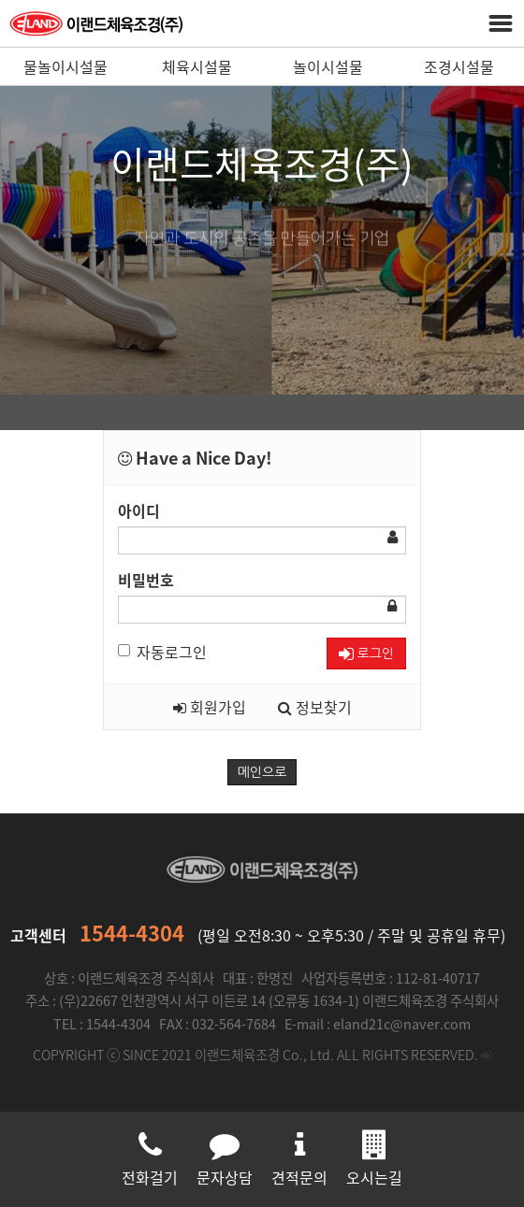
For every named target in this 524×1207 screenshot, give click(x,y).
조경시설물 (459, 66)
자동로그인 (162, 651)
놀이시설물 (328, 66)
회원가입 (209, 707)
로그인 (366, 654)
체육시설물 (197, 66)
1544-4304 (132, 932)
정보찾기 (315, 707)
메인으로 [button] (262, 772)
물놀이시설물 (65, 66)
